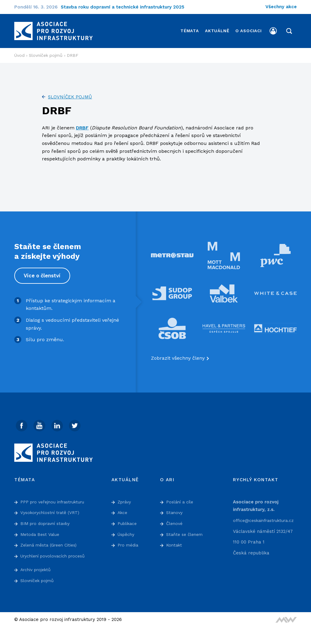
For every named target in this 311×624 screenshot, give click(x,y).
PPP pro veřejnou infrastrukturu (55, 498)
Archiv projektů (37, 566)
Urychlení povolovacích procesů (56, 552)
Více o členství (42, 272)
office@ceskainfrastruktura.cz (266, 517)
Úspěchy (127, 531)
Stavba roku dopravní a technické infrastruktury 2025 (126, 7)
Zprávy (125, 498)
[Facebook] (22, 422)
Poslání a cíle (181, 498)
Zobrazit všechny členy (178, 354)
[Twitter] (76, 422)
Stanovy (175, 509)
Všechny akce (281, 6)
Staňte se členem (185, 531)
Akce (123, 509)
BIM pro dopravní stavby (48, 520)
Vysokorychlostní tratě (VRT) (52, 509)
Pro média (129, 542)
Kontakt (174, 542)
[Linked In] (58, 422)
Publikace (128, 520)
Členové (175, 520)
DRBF (82, 124)
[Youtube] (40, 422)
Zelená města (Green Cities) (51, 542)
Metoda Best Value (41, 531)
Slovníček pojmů (70, 93)
